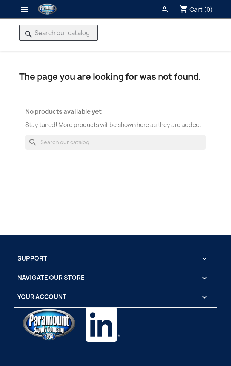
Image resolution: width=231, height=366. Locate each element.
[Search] (58, 33)
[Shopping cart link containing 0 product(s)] (196, 9)
